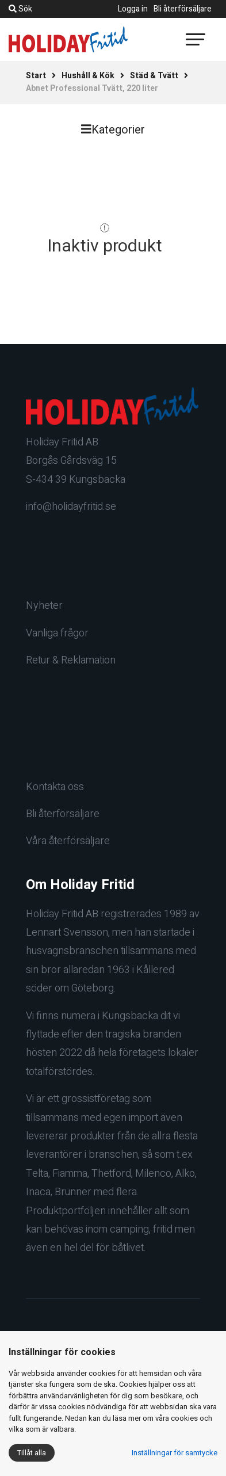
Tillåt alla (31, 1452)
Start (36, 76)
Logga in (133, 9)
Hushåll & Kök (88, 76)
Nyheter (44, 605)
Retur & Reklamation (71, 660)
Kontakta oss (55, 787)
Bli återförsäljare (183, 9)
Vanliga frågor (57, 633)
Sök (20, 9)
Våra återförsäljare (68, 841)
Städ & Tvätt (154, 76)
